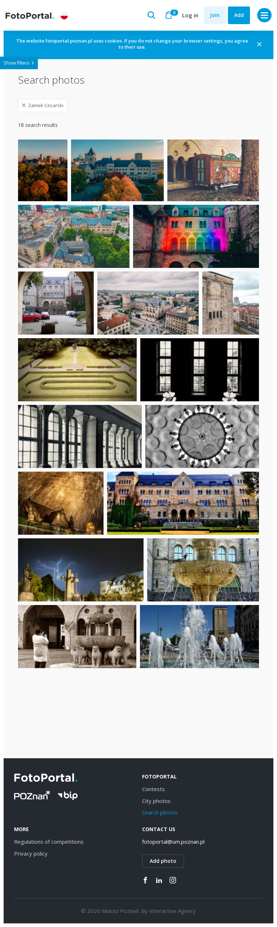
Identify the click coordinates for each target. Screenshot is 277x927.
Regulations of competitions (49, 841)
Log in (190, 15)
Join (215, 15)
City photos (156, 800)
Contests (153, 789)
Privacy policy (31, 853)
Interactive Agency (172, 910)
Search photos (160, 812)
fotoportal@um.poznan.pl (173, 841)
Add (239, 15)
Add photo (163, 860)
